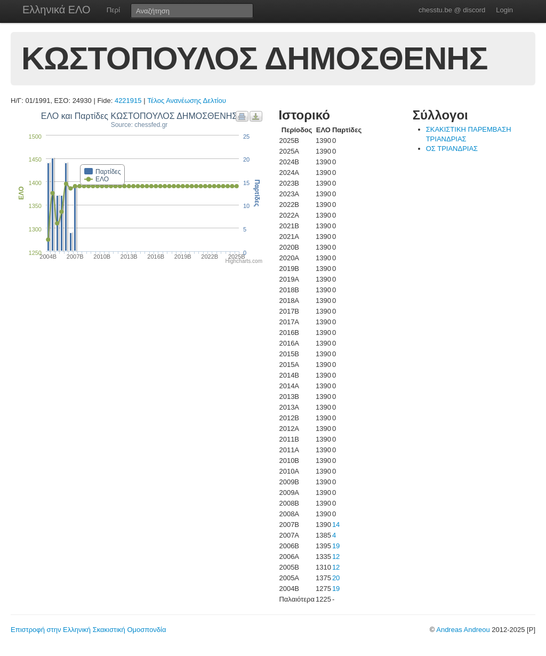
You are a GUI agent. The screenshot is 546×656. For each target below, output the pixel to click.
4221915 (128, 101)
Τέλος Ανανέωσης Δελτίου (186, 101)
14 (336, 525)
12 (336, 557)
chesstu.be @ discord (452, 10)
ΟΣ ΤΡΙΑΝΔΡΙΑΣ (452, 149)
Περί (113, 10)
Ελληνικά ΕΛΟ (56, 9)
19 (336, 546)
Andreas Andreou (462, 630)
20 (336, 578)
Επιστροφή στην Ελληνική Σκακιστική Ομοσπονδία (88, 630)
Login (504, 10)
